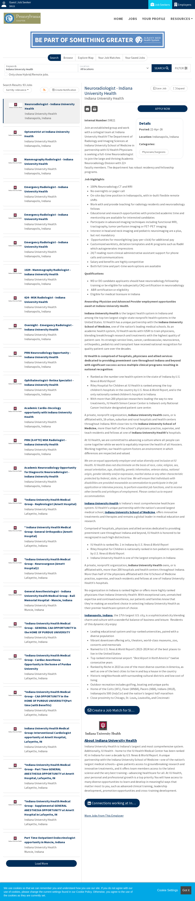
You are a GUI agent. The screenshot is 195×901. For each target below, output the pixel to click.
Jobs (132, 19)
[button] (181, 68)
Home (118, 19)
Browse (68, 57)
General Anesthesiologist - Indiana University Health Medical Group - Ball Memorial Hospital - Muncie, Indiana (49, 595)
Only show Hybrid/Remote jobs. (29, 74)
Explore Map (86, 57)
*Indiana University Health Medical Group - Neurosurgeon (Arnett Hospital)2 (47, 563)
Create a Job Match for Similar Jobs (114, 710)
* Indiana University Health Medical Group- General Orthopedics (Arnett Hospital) (48, 531)
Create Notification (64, 90)
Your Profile (154, 19)
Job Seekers (160, 4)
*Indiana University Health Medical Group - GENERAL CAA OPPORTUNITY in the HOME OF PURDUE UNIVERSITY (50, 627)
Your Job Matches (109, 57)
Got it (185, 890)
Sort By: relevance (16, 90)
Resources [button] (180, 19)
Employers (182, 4)
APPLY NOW (162, 108)
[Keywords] (41, 68)
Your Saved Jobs (135, 57)
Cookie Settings (167, 890)
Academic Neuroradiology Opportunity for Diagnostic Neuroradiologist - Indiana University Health (50, 472)
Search (54, 57)
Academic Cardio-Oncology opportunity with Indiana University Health (48, 412)
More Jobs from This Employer (104, 815)
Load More (41, 863)
